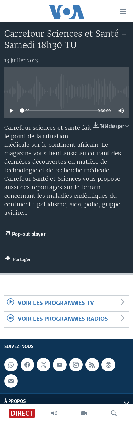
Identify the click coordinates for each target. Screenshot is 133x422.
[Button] (18, 260)
